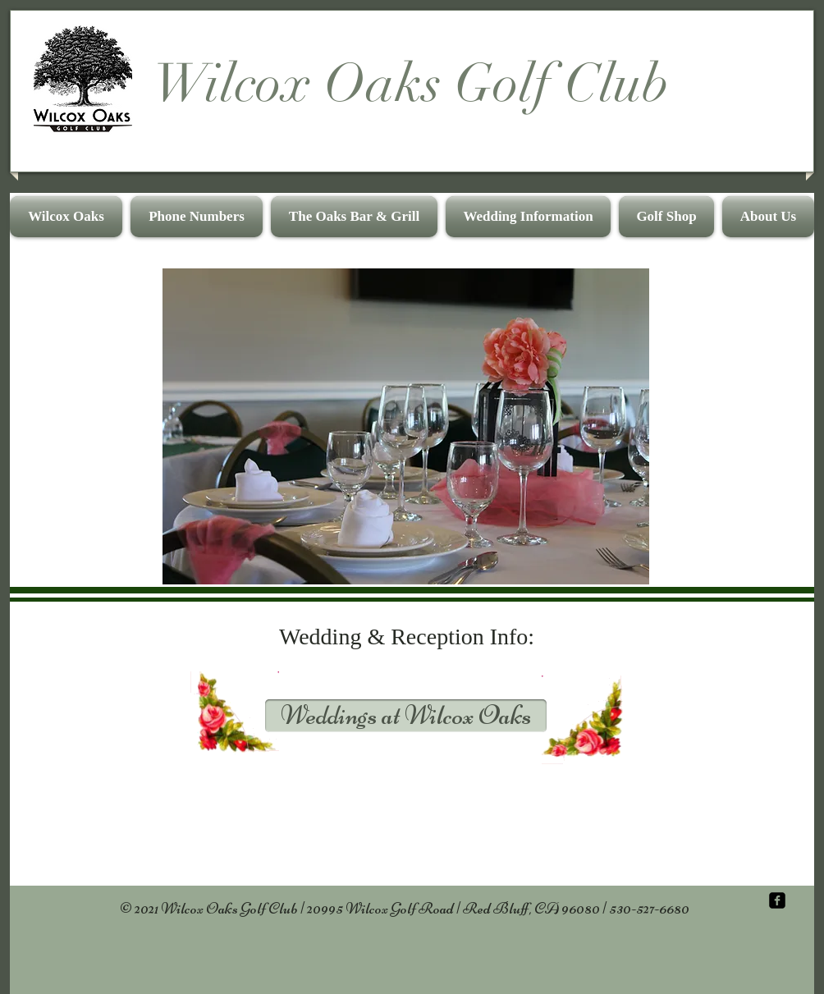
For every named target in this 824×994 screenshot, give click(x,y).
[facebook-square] (777, 900)
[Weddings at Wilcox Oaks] (406, 715)
